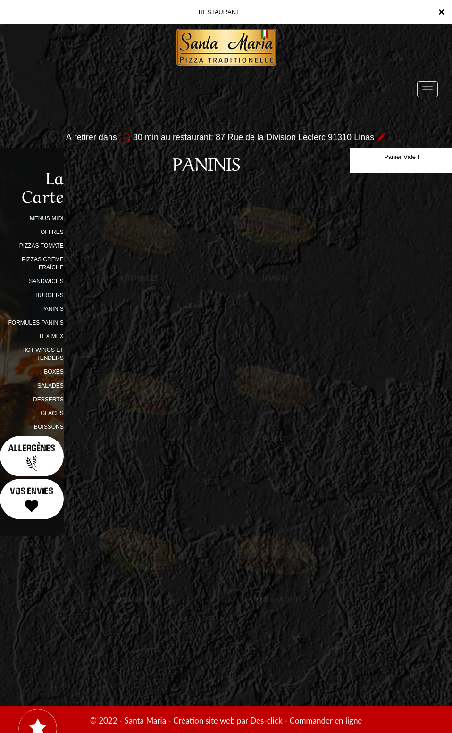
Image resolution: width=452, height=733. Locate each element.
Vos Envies (31, 499)
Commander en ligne (326, 720)
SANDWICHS (46, 281)
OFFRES (52, 232)
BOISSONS (49, 427)
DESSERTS (48, 399)
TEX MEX (51, 336)
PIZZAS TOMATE (41, 245)
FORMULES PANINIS (36, 322)
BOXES (53, 371)
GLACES (52, 413)
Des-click (266, 720)
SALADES (50, 386)
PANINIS (53, 309)
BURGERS (49, 295)
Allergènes (31, 456)
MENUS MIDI (47, 218)
